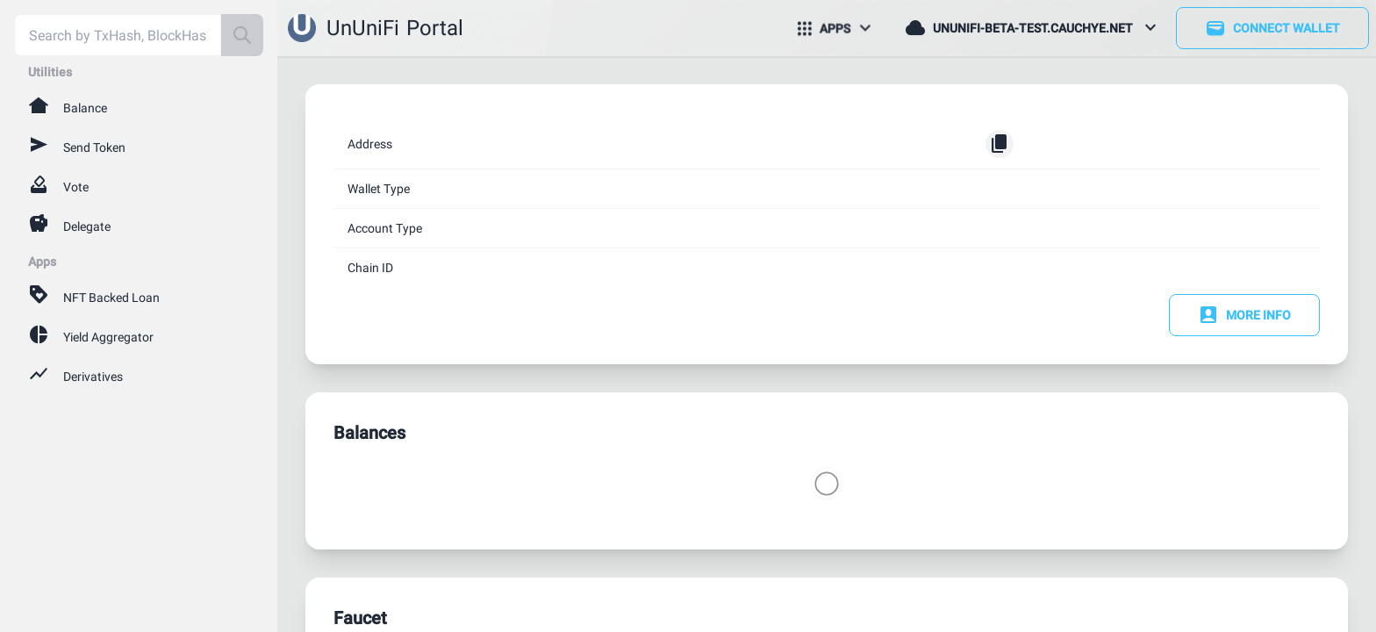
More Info (1244, 315)
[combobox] (117, 35)
